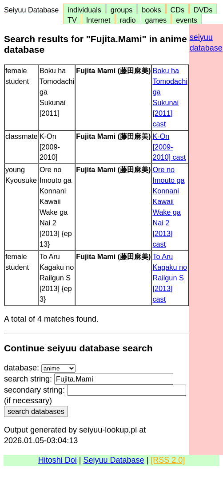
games (156, 20)
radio (128, 20)
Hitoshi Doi (57, 460)
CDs (177, 10)
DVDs (203, 10)
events (186, 20)
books (151, 10)
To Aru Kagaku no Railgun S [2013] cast (169, 277)
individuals (84, 10)
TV (72, 20)
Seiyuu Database (33, 10)
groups (122, 10)
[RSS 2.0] (168, 460)
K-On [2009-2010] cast (169, 146)
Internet (98, 20)
